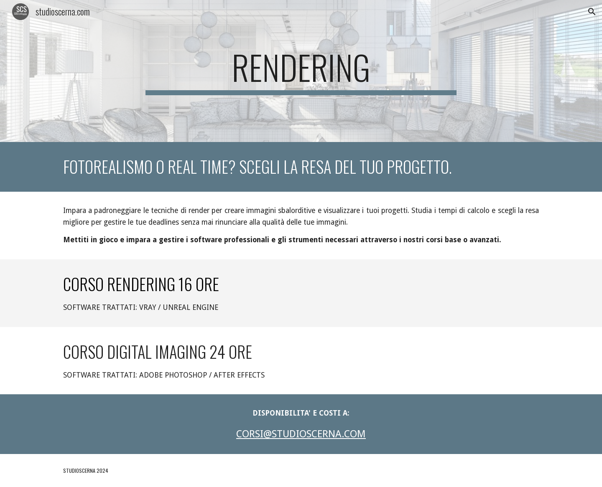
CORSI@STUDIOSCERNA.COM (301, 434)
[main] (301, 71)
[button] (592, 12)
